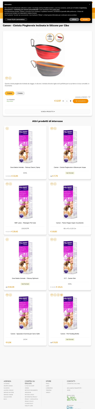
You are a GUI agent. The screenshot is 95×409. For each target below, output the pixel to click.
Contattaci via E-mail (73, 383)
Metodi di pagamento (31, 390)
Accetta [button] (85, 15)
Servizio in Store (9, 392)
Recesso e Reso (29, 394)
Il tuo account (29, 386)
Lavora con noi (8, 390)
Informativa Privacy (31, 397)
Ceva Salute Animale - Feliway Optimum (25, 278)
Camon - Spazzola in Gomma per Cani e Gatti (25, 334)
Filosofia (6, 388)
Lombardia (49, 388)
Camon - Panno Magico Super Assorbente (69, 223)
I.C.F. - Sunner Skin (70, 278)
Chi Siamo (6, 383)
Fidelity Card (29, 406)
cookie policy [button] (56, 6)
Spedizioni (28, 392)
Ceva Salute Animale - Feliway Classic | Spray (25, 167)
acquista (81, 101)
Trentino (48, 390)
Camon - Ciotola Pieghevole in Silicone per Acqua (70, 167)
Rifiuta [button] (74, 15)
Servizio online (8, 394)
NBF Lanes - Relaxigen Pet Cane (25, 223)
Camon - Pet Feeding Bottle (70, 334)
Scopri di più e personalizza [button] (15, 15)
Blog (5, 399)
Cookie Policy (29, 403)
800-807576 (71, 399)
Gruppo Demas (8, 386)
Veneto (48, 392)
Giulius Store (8, 397)
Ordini (27, 388)
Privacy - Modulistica (31, 399)
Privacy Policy (29, 401)
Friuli (47, 383)
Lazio (47, 386)
